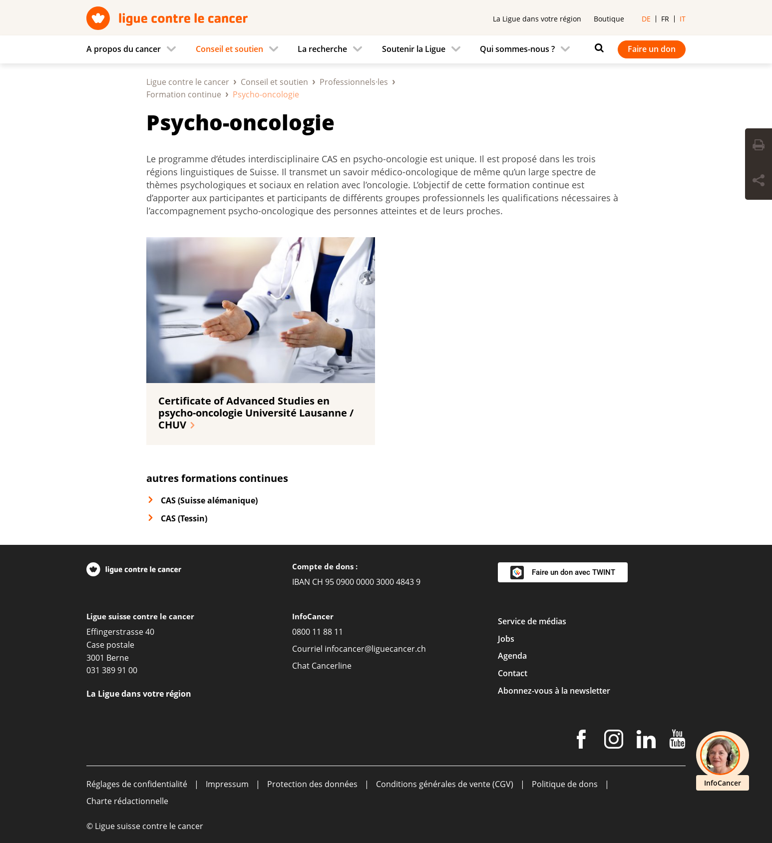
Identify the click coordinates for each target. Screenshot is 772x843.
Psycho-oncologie (240, 122)
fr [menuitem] (665, 18)
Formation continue (183, 94)
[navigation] (386, 49)
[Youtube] (677, 741)
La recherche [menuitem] (322, 48)
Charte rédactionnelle (127, 801)
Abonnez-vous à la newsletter (554, 690)
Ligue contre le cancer (187, 81)
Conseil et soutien (274, 81)
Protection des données (312, 784)
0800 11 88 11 (317, 631)
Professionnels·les (354, 81)
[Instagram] (613, 741)
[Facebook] (581, 741)
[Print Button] (758, 146)
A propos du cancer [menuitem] (123, 48)
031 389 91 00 (111, 670)
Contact (512, 673)
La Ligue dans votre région (537, 18)
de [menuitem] (646, 18)
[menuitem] (134, 49)
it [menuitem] (683, 18)
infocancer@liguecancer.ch (375, 648)
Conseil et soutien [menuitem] (229, 48)
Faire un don (652, 48)
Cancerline (332, 665)
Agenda (512, 655)
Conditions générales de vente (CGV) (444, 784)
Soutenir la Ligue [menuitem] (413, 48)
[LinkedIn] (646, 741)
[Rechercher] (597, 47)
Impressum (227, 784)
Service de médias (532, 621)
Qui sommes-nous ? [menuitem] (517, 48)
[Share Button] (758, 181)
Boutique (609, 18)
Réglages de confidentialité (136, 784)
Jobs (506, 638)
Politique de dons (565, 784)
